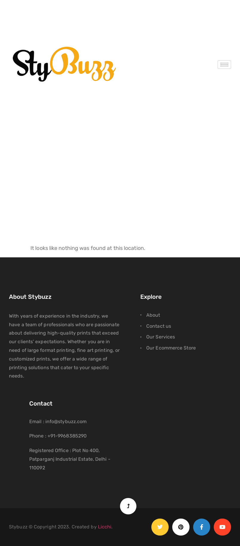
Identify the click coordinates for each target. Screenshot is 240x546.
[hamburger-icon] (224, 64)
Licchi (105, 527)
